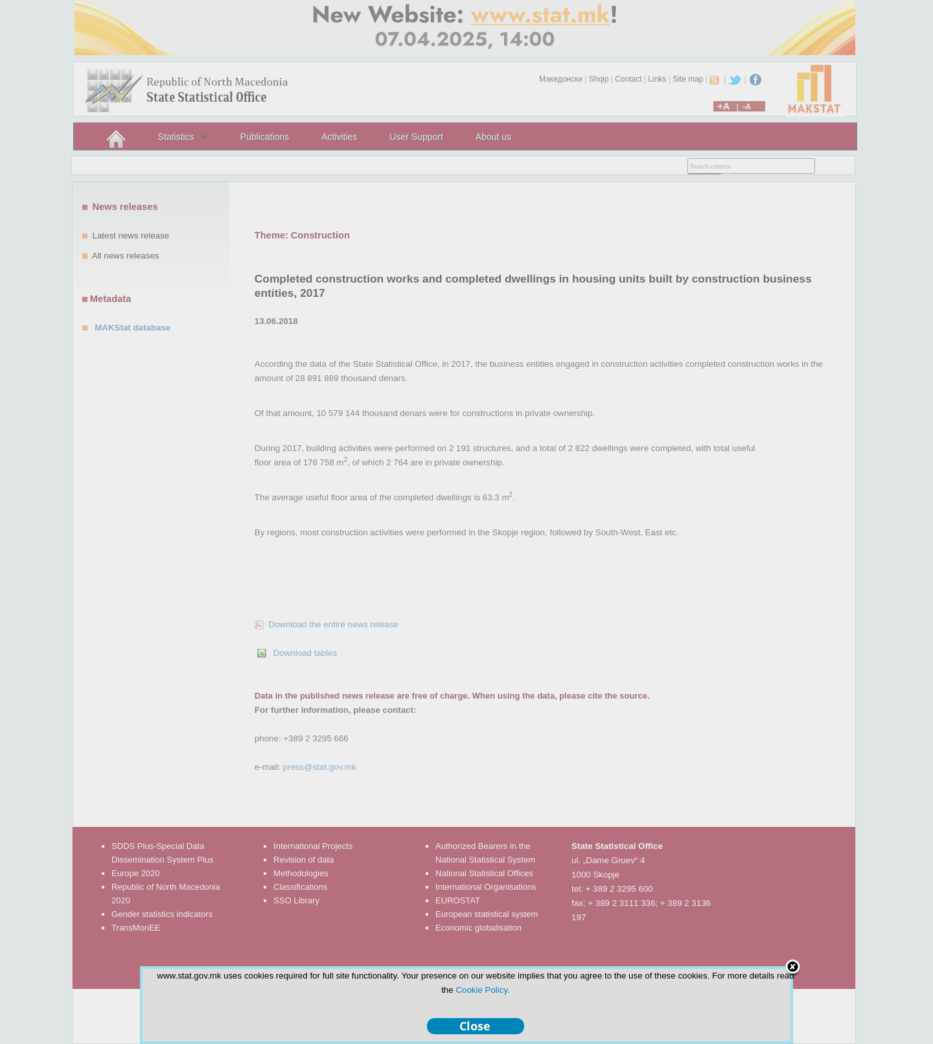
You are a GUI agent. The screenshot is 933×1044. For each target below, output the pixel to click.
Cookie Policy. (482, 990)
